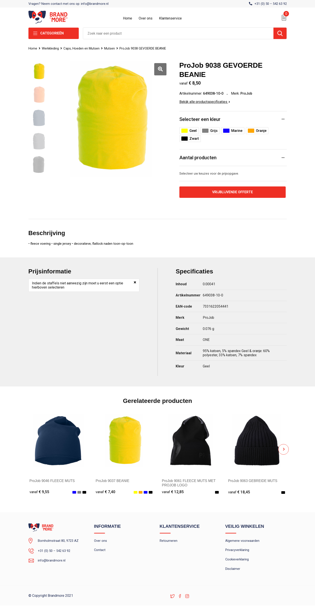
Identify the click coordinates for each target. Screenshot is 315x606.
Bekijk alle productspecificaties (204, 102)
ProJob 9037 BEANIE (112, 481)
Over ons (145, 18)
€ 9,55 (39, 492)
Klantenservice (170, 18)
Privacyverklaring (237, 550)
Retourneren (168, 541)
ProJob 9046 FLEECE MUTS (52, 481)
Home (127, 18)
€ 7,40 (105, 492)
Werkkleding (50, 48)
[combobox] (178, 33)
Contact (100, 550)
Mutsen (110, 48)
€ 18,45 (239, 492)
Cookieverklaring (237, 560)
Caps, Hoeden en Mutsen (82, 48)
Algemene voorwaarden (242, 541)
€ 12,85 (173, 492)
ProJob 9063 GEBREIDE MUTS (253, 481)
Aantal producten (198, 157)
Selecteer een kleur (199, 119)
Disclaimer (232, 569)
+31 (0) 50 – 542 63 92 (270, 4)
